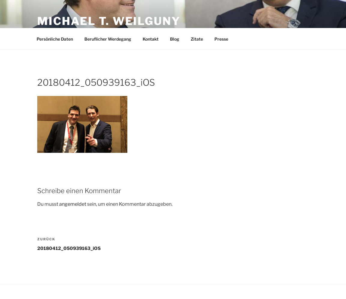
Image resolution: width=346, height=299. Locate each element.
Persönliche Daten (55, 39)
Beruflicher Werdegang (107, 39)
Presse (221, 39)
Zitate (197, 39)
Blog (174, 39)
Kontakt (151, 39)
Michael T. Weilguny (109, 21)
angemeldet (72, 204)
